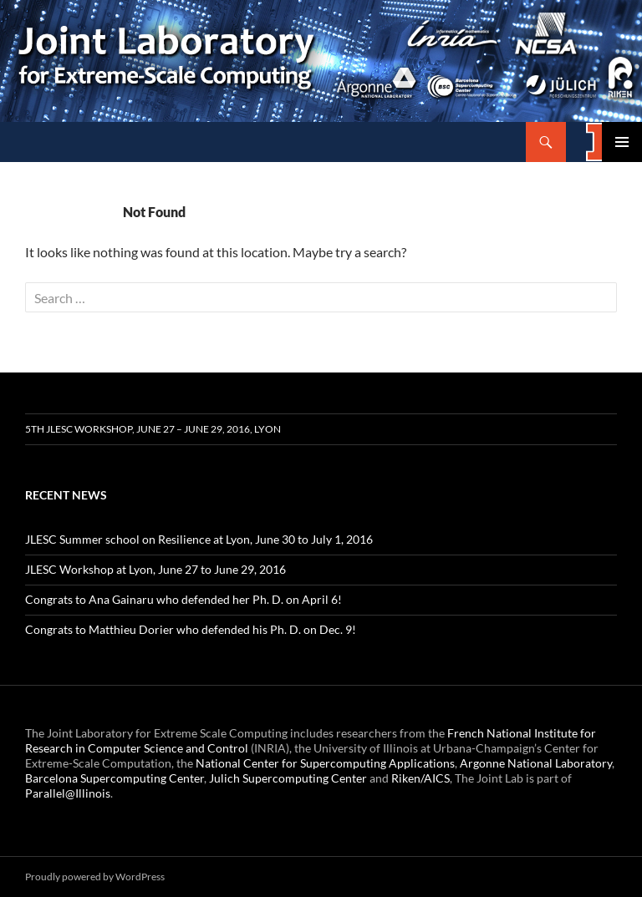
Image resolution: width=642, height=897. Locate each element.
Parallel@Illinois (67, 793)
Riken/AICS (420, 778)
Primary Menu (622, 142)
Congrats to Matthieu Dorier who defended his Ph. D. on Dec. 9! (190, 629)
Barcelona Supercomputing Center (114, 778)
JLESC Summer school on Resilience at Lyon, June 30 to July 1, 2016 (199, 539)
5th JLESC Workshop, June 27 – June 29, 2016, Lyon (153, 429)
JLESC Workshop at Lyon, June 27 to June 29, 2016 (155, 569)
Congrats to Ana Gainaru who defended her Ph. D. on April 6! (183, 599)
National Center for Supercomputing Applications (325, 763)
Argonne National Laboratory (536, 763)
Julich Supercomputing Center (288, 778)
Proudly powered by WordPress (95, 876)
